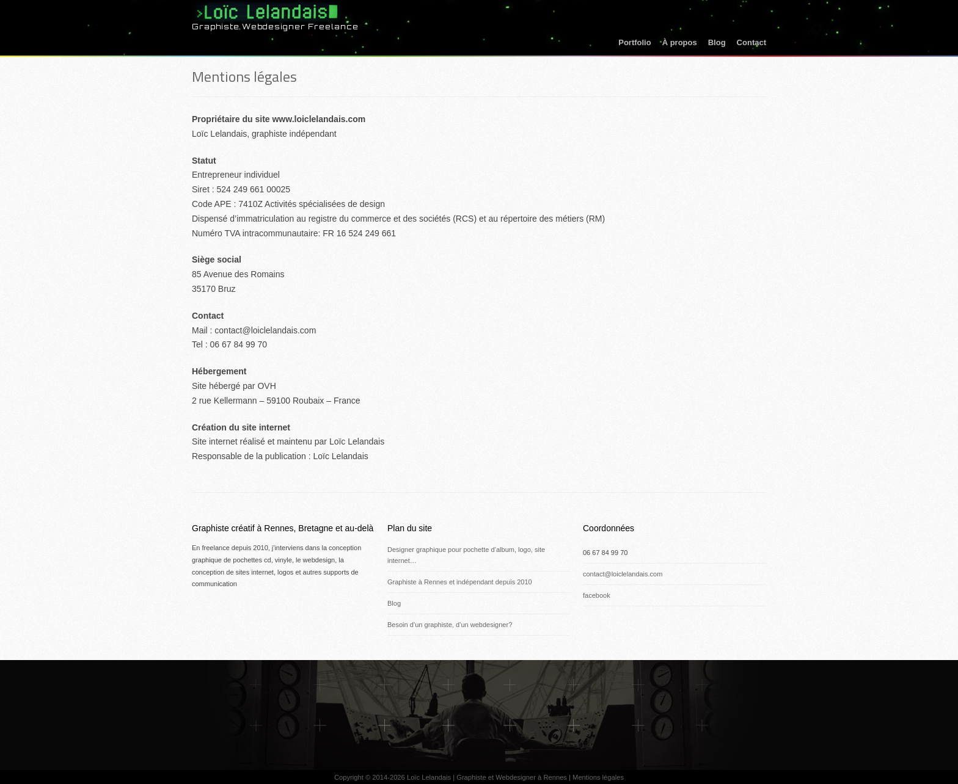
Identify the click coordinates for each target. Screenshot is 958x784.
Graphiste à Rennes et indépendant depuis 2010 (459, 582)
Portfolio (634, 42)
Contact (751, 42)
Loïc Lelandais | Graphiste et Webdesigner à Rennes (487, 777)
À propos (679, 42)
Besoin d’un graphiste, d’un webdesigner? (449, 624)
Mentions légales (244, 76)
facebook (596, 595)
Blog (717, 42)
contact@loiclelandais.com (622, 574)
